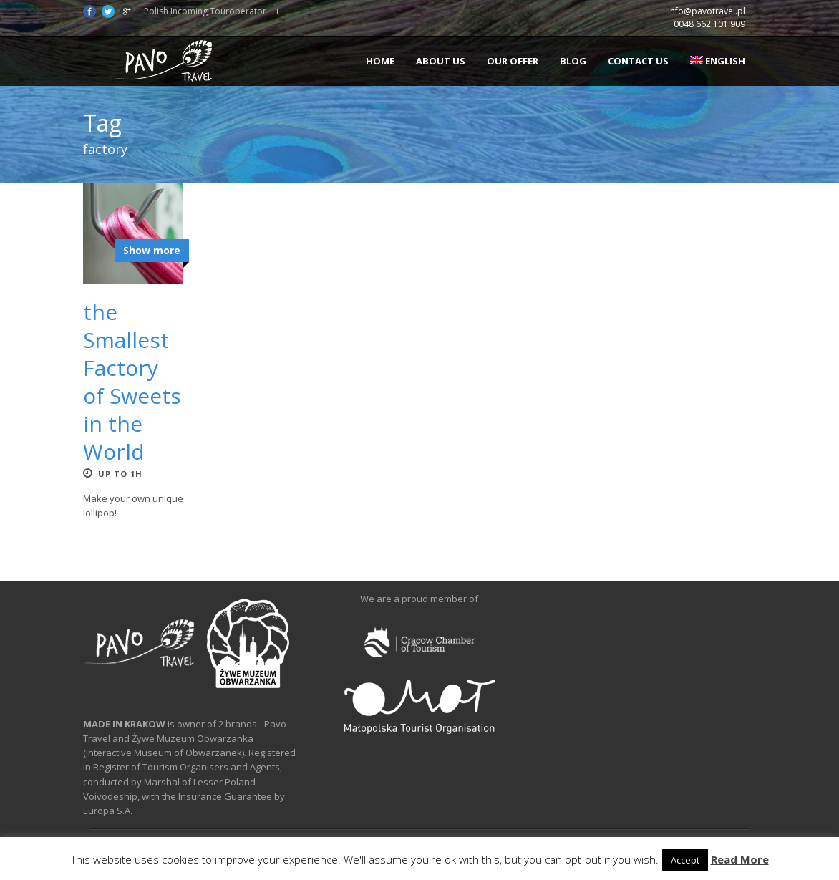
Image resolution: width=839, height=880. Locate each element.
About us (440, 60)
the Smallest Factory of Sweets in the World (132, 381)
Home (380, 60)
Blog (573, 60)
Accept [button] (685, 860)
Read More (740, 859)
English (717, 60)
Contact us (638, 60)
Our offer (512, 60)
